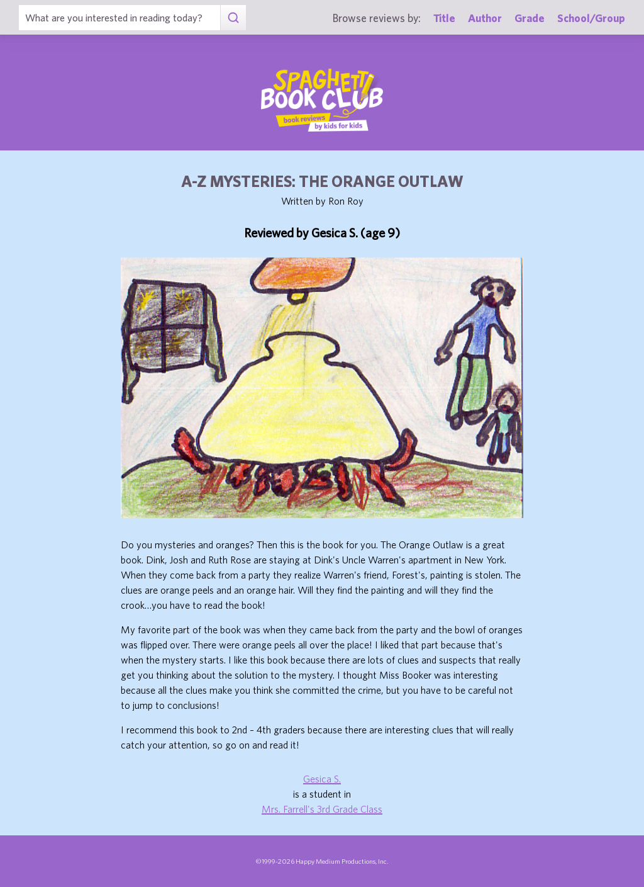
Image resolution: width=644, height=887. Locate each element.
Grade (529, 18)
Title (444, 18)
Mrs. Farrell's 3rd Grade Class (322, 809)
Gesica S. (322, 778)
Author (485, 18)
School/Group (591, 18)
